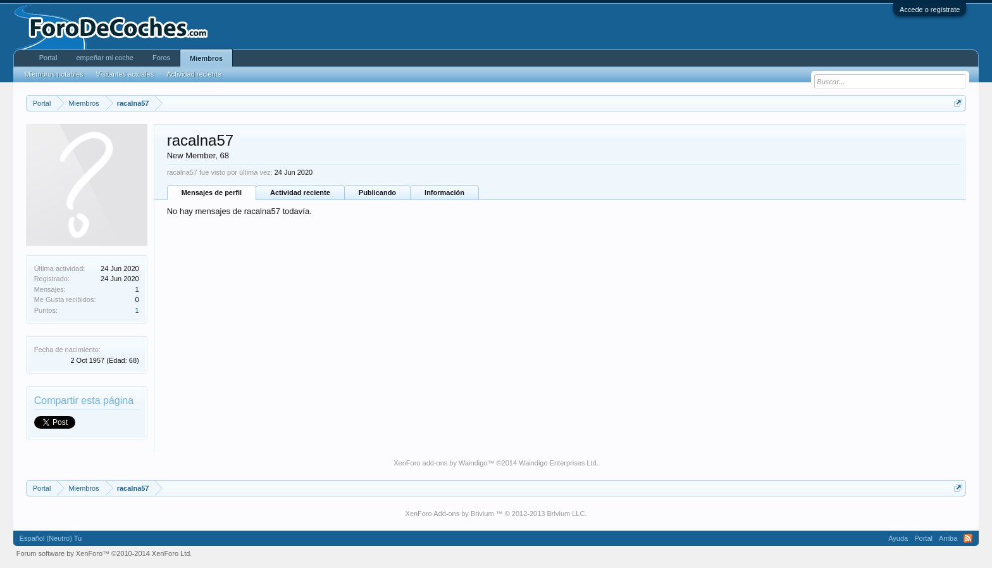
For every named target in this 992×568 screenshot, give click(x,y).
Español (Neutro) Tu (51, 538)
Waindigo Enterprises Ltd (558, 463)
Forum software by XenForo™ (104, 553)
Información (444, 192)
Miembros (206, 58)
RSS (968, 538)
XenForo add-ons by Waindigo (440, 463)
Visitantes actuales (125, 74)
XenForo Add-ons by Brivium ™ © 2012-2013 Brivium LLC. (496, 513)
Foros (161, 57)
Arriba (948, 538)
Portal (48, 57)
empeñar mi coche (104, 57)
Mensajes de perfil (212, 192)
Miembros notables (54, 74)
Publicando (377, 192)
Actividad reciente (300, 192)
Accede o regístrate (930, 9)
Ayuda (898, 538)
